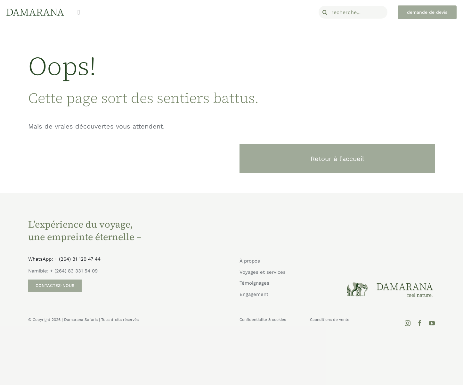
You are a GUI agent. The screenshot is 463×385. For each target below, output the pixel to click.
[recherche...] (353, 12)
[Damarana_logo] (35, 11)
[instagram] (407, 323)
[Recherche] (325, 12)
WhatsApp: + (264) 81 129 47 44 (64, 259)
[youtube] (432, 323)
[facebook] (420, 323)
